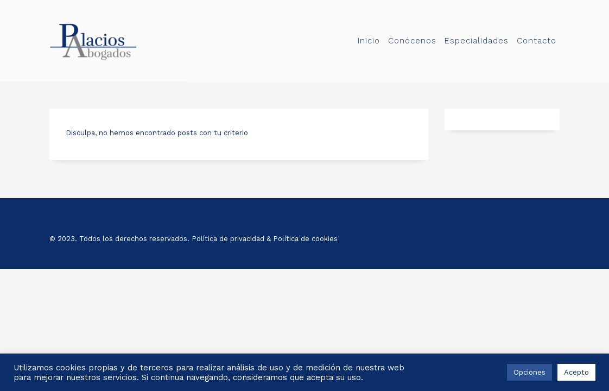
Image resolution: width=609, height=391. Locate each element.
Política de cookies (305, 239)
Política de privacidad (228, 239)
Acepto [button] (576, 372)
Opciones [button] (529, 372)
